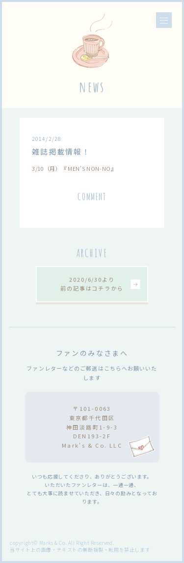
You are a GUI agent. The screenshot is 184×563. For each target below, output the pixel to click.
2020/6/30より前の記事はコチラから (92, 283)
